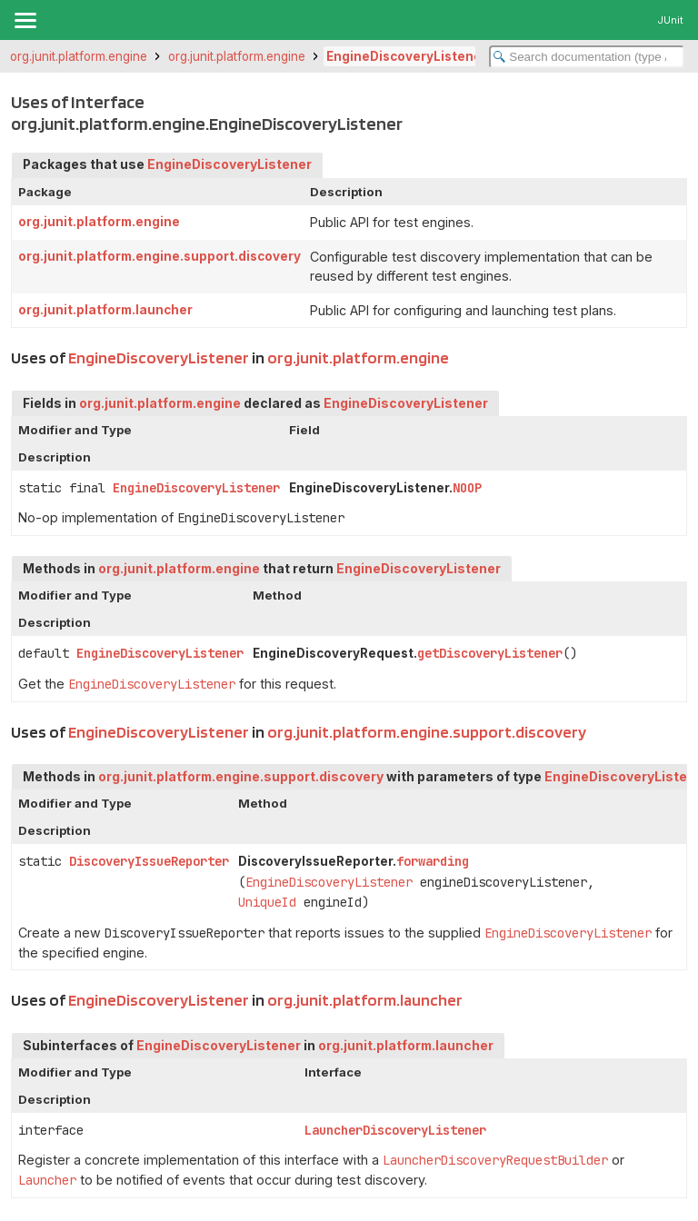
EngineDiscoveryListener (406, 56)
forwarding (432, 861)
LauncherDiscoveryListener (395, 1130)
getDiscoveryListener (490, 653)
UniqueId (267, 902)
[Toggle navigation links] (24, 20)
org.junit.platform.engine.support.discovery (159, 256)
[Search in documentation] (586, 56)
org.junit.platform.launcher (105, 310)
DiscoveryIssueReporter (149, 861)
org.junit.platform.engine (78, 56)
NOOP (467, 488)
